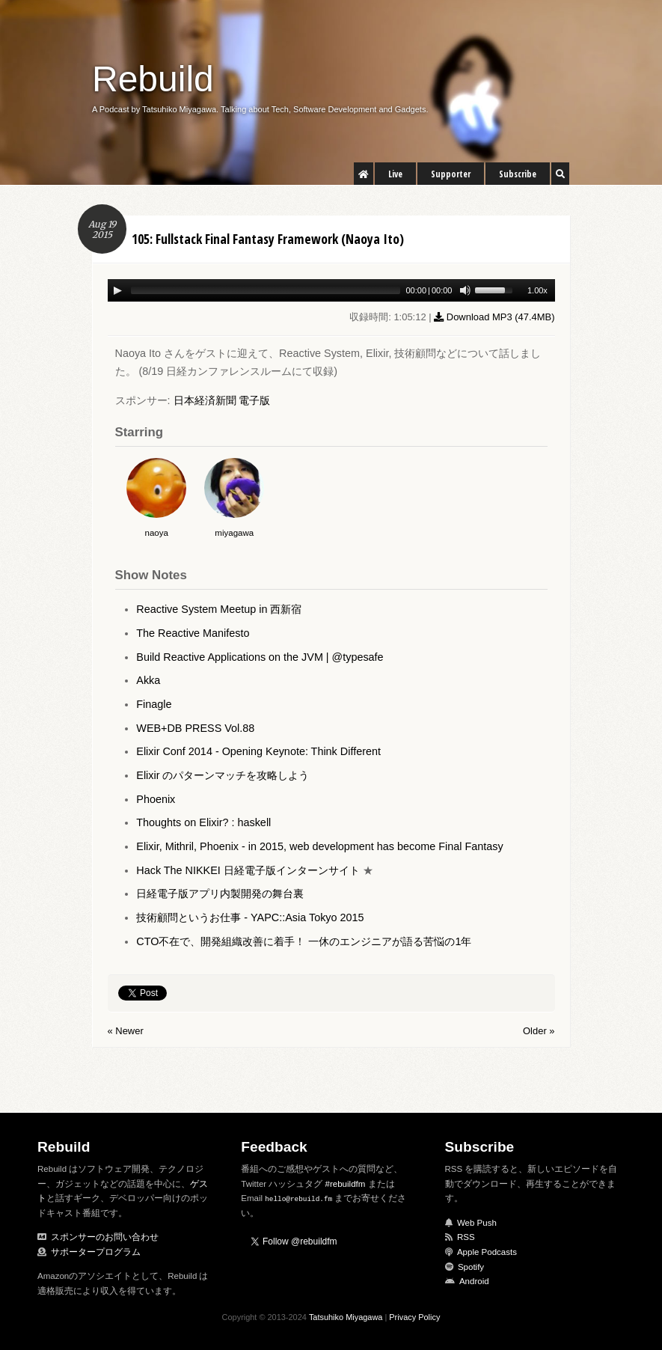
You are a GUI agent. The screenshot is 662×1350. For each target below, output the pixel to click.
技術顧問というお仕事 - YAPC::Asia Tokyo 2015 (250, 917)
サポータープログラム (96, 1251)
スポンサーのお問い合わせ (105, 1237)
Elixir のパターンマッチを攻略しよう (222, 775)
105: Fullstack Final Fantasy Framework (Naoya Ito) (268, 239)
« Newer (126, 1030)
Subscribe (517, 174)
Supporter (451, 174)
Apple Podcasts (487, 1251)
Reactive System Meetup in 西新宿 (218, 609)
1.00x (537, 290)
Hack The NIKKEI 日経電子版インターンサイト (248, 870)
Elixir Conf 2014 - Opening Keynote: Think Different (258, 751)
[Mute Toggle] (465, 290)
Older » (538, 1030)
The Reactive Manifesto (192, 633)
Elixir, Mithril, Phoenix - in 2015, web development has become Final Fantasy (319, 846)
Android (474, 1281)
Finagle (153, 704)
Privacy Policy (414, 1317)
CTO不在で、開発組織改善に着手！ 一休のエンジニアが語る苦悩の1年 (303, 941)
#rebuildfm (345, 1183)
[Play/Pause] (117, 290)
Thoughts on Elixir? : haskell (203, 822)
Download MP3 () (494, 317)
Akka (148, 680)
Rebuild (153, 79)
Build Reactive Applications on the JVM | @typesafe (259, 657)
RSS (466, 1237)
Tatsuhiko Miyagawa (346, 1317)
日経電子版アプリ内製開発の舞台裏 (220, 894)
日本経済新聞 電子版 (222, 400)
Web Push (477, 1222)
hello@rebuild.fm (298, 1198)
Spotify (471, 1266)
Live (395, 174)
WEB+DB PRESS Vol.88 (195, 728)
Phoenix (155, 799)
